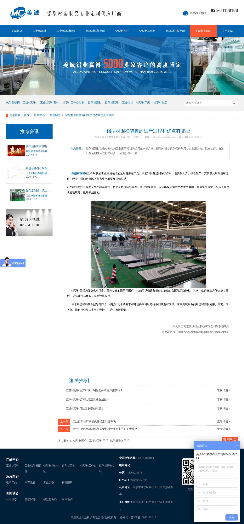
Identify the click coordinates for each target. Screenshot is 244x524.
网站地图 (67, 499)
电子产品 (11, 482)
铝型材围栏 (122, 30)
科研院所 (67, 482)
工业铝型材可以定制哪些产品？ (85, 408)
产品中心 (12, 459)
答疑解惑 (55, 115)
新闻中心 (40, 115)
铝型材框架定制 (95, 30)
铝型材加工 (160, 102)
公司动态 (11, 499)
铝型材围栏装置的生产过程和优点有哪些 (89, 115)
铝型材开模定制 (175, 30)
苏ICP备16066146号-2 (143, 517)
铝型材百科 (50, 499)
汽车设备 (30, 482)
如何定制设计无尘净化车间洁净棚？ (47, 190)
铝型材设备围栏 (119, 440)
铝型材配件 (111, 102)
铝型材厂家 (143, 102)
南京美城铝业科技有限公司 (116, 137)
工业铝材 (127, 102)
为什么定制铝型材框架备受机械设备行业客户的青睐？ (104, 428)
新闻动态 (12, 493)
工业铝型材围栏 (98, 440)
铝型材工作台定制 (73, 102)
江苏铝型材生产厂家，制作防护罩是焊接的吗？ (94, 390)
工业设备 (48, 482)
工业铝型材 (39, 30)
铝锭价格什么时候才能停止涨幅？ (46, 168)
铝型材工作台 (147, 30)
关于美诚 (227, 30)
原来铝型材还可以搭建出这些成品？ (87, 399)
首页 (27, 115)
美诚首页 (16, 30)
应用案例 (12, 476)
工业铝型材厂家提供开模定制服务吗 (94, 421)
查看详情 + (223, 421)
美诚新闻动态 (203, 30)
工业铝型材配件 (66, 30)
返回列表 (230, 440)
